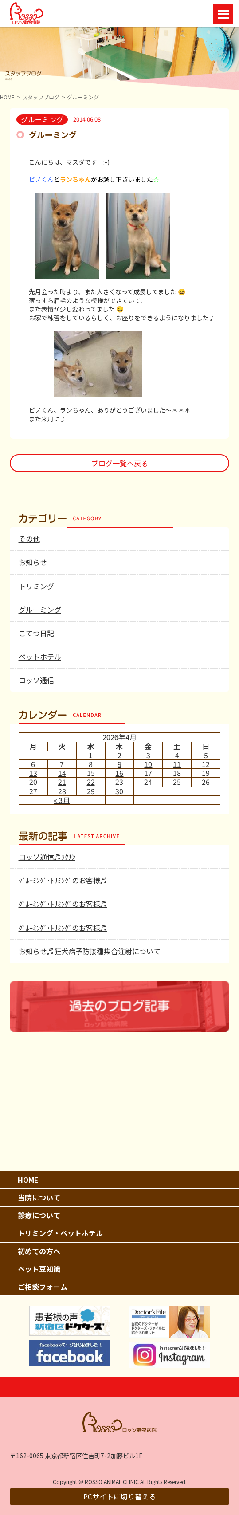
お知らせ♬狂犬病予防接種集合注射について (90, 951)
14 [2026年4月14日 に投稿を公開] (62, 772)
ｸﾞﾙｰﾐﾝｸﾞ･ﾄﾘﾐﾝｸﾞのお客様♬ (63, 880)
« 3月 (62, 800)
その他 (29, 538)
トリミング (36, 586)
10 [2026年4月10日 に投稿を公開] (148, 764)
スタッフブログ (40, 97)
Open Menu (223, 14)
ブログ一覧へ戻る (119, 463)
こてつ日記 (36, 633)
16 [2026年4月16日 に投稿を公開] (119, 772)
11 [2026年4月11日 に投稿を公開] (177, 764)
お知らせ (33, 562)
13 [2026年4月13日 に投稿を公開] (33, 772)
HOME (7, 97)
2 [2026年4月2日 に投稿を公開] (119, 755)
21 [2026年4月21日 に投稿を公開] (62, 781)
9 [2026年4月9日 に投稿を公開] (119, 764)
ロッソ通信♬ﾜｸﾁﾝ (47, 856)
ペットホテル (40, 656)
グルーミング (40, 609)
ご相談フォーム (42, 1286)
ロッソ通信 (36, 680)
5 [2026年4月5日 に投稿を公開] (206, 755)
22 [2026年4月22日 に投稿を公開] (91, 781)
